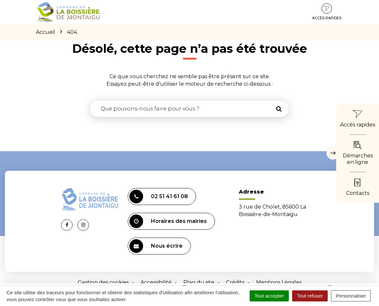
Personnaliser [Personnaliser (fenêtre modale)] (351, 296)
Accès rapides (326, 11)
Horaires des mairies (168, 221)
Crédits (235, 282)
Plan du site (198, 282)
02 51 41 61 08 (158, 196)
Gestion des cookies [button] (103, 282)
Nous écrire (156, 246)
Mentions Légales (279, 282)
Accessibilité (156, 282)
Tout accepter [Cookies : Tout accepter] (269, 296)
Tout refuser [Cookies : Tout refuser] (310, 296)
